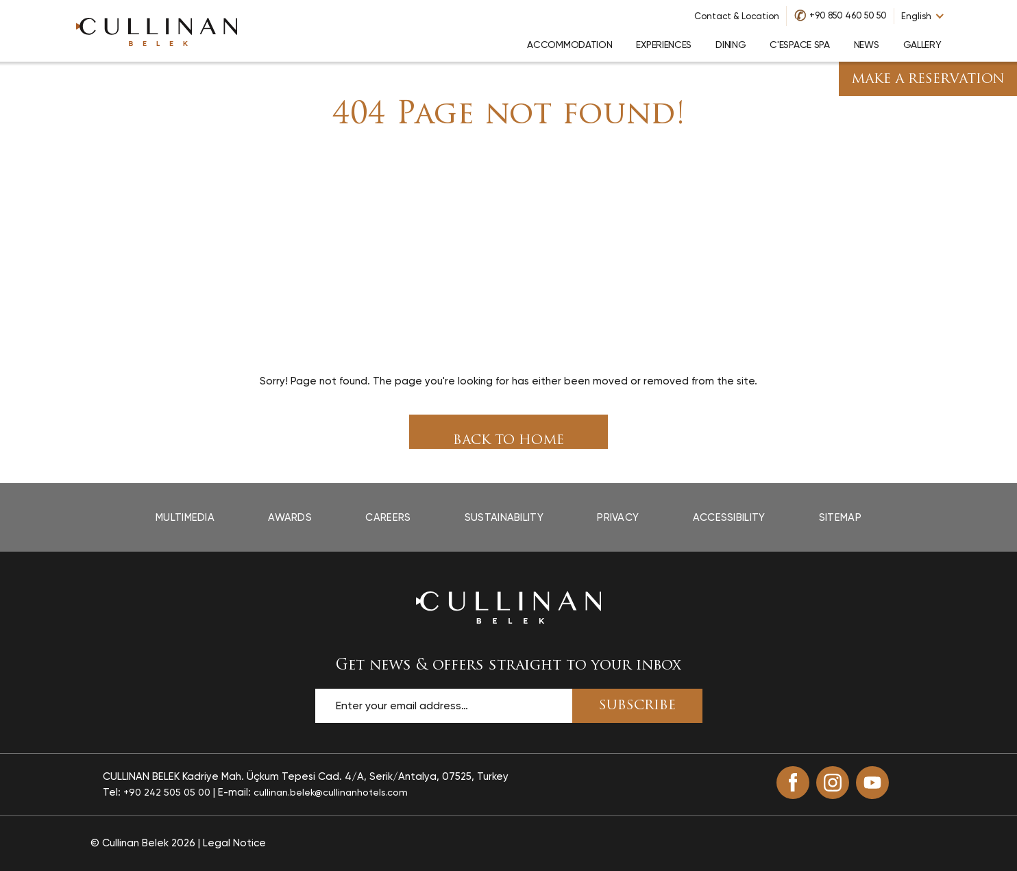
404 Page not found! (508, 115)
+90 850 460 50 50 (848, 15)
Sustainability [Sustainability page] (504, 517)
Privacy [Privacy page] (618, 517)
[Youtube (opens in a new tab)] (872, 782)
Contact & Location (736, 16)
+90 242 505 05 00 (166, 792)
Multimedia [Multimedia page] (185, 517)
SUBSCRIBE (637, 706)
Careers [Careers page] (388, 517)
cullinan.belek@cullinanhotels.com (331, 792)
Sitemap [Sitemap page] (840, 517)
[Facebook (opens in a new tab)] (792, 782)
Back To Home (508, 440)
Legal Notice (234, 843)
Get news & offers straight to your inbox (508, 666)
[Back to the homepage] (508, 607)
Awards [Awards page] (290, 517)
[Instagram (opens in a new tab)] (832, 782)
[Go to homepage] (157, 31)
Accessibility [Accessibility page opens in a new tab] (729, 517)
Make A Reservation (928, 79)
